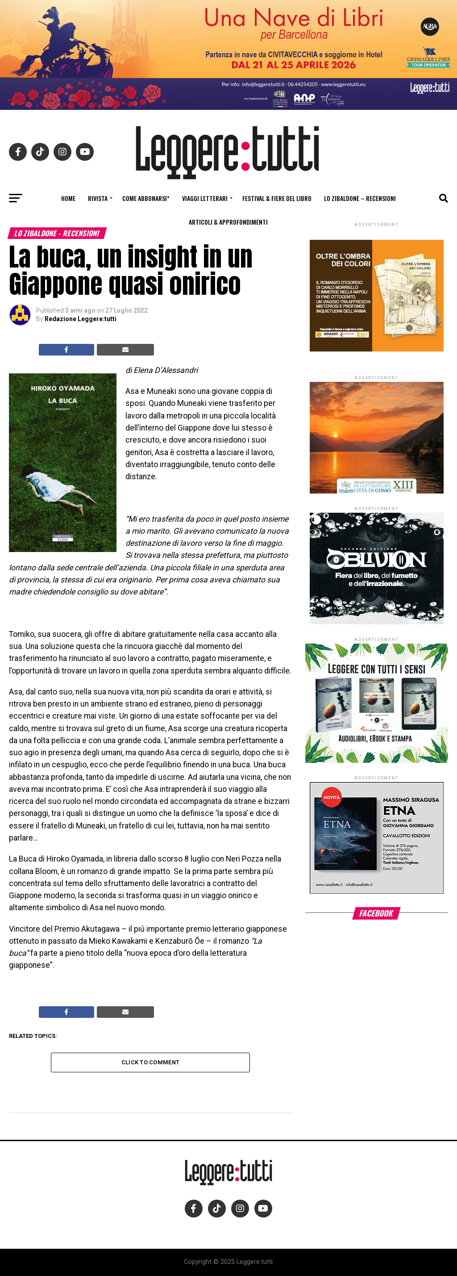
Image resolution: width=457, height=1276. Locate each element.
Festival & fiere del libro (277, 198)
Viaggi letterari (205, 198)
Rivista (98, 198)
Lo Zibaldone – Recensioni (360, 198)
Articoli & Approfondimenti (228, 221)
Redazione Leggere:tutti (80, 318)
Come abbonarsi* (146, 198)
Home (68, 198)
